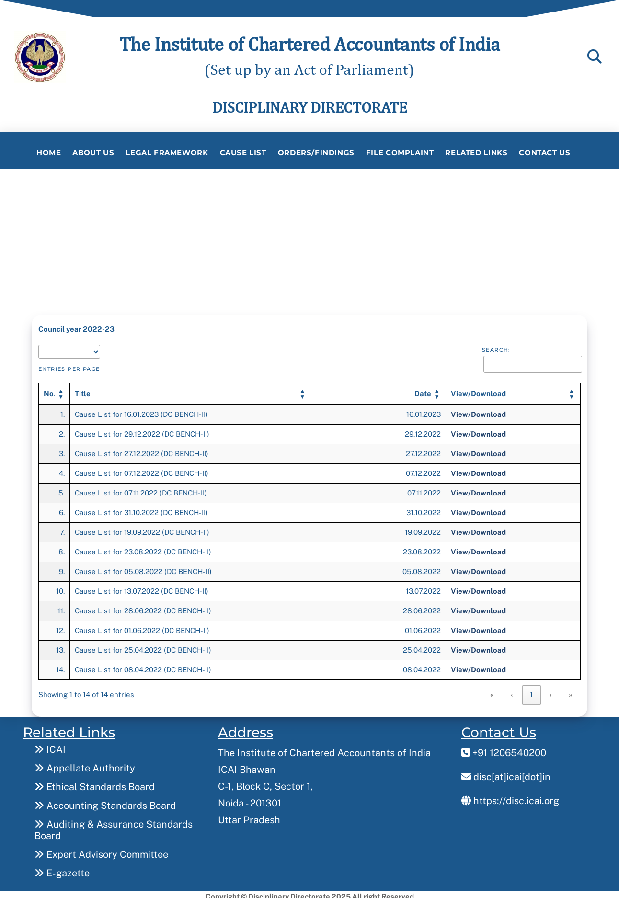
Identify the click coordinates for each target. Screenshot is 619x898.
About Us (93, 152)
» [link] (571, 691)
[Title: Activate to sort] (190, 390)
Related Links (476, 152)
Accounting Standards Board (105, 801)
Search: (496, 346)
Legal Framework (167, 152)
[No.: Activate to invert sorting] (54, 390)
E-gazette (62, 869)
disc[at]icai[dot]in (505, 773)
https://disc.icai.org (510, 797)
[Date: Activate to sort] (378, 390)
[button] (83, 390)
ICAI (50, 745)
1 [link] (531, 691)
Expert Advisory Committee (101, 850)
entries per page (69, 365)
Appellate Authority (84, 764)
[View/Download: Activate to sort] (513, 390)
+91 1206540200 (503, 749)
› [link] (551, 691)
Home (48, 152)
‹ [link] (512, 691)
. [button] (49, 390)
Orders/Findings (316, 152)
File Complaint (400, 152)
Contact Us (544, 152)
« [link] (492, 691)
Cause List (243, 152)
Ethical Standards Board (94, 783)
